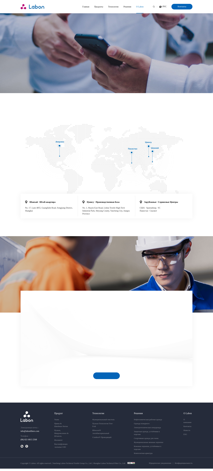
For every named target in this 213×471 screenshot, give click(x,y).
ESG (185, 437)
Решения (127, 7)
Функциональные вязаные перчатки (148, 445)
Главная (85, 7)
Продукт (58, 415)
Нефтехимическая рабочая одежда (148, 422)
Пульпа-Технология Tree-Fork (102, 427)
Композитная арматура (143, 455)
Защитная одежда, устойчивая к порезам (147, 435)
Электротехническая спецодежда (147, 430)
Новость (186, 433)
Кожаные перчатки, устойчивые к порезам (147, 450)
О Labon (139, 7)
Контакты (182, 6)
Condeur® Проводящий (101, 439)
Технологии (113, 7)
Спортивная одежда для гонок (146, 441)
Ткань (56, 422)
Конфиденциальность (184, 466)
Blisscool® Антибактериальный (100, 434)
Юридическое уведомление (160, 466)
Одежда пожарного (142, 426)
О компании (187, 423)
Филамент (58, 442)
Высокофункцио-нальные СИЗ (61, 448)
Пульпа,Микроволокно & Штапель (61, 436)
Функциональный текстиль (103, 422)
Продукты (98, 7)
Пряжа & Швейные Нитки (61, 427)
